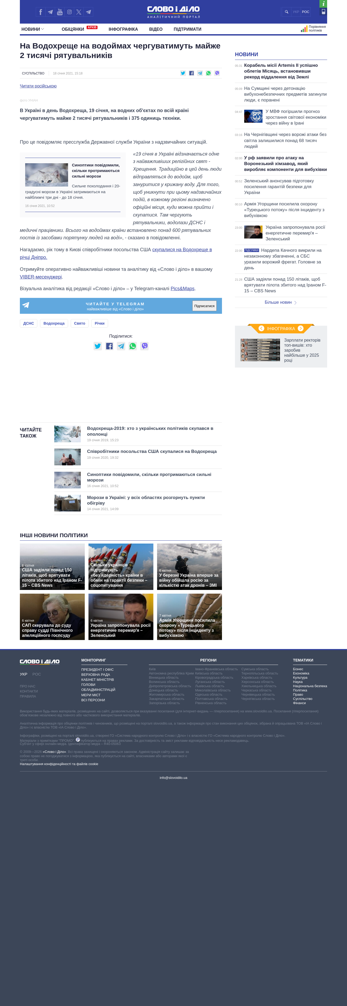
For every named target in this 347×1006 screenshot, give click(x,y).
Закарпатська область (166, 920)
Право (298, 916)
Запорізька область (164, 924)
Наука (297, 903)
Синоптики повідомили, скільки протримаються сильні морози (95, 326)
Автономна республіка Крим (171, 895)
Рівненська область (210, 924)
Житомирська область (166, 916)
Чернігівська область (258, 920)
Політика (300, 912)
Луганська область (210, 903)
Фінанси (299, 924)
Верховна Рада (95, 896)
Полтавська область (211, 920)
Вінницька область (164, 899)
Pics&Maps (182, 443)
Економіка (301, 895)
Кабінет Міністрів (97, 901)
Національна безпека (310, 907)
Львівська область (209, 907)
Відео (156, 29)
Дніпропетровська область (170, 907)
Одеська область (209, 916)
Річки (100, 478)
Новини (32, 29)
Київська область (209, 895)
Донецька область (163, 912)
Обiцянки (79, 29)
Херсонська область (257, 903)
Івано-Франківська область (216, 890)
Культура (300, 899)
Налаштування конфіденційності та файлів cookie (59, 985)
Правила (28, 918)
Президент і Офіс (97, 891)
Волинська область (164, 903)
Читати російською (38, 86)
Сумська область (255, 890)
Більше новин (280, 368)
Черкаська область (256, 912)
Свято (79, 478)
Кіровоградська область (214, 899)
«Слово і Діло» (54, 973)
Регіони (208, 881)
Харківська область (256, 899)
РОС (305, 12)
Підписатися (204, 461)
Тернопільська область (259, 895)
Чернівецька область (258, 916)
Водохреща (53, 478)
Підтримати (188, 29)
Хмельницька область (258, 907)
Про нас (27, 908)
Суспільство (33, 73)
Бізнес (298, 890)
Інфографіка (123, 29)
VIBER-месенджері (41, 431)
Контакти (29, 913)
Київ (152, 890)
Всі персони (93, 921)
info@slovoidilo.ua (173, 999)
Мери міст (90, 916)
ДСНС (28, 478)
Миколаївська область (213, 912)
